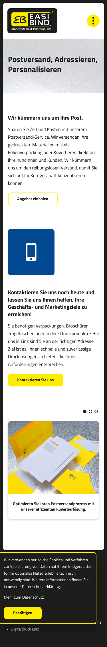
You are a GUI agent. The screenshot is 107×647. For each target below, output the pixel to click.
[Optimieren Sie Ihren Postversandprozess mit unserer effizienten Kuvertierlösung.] (53, 470)
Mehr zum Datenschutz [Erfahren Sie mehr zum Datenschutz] (24, 597)
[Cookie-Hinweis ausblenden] (23, 613)
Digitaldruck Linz (25, 629)
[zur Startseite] (32, 20)
